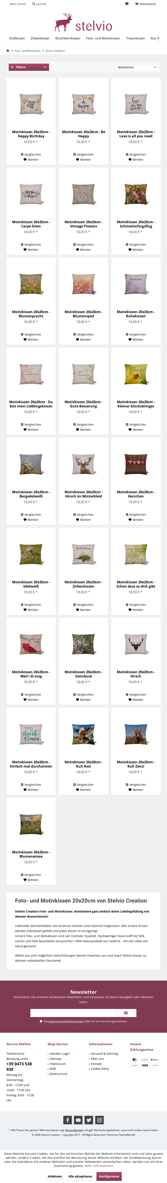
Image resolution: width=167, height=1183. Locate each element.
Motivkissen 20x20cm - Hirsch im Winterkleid (84, 494)
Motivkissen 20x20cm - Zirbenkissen (84, 584)
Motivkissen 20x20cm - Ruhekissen (136, 314)
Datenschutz (59, 1074)
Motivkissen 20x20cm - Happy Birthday (31, 134)
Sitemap (55, 1059)
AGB (53, 1069)
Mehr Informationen (99, 1166)
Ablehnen (55, 1176)
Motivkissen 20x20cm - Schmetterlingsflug (136, 224)
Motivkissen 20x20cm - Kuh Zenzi (136, 764)
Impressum (58, 1064)
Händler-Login (60, 1054)
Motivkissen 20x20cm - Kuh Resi (84, 764)
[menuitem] (146, 4)
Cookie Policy (100, 1069)
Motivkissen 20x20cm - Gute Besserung (84, 404)
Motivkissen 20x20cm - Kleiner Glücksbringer (136, 404)
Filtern (18, 67)
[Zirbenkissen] (40, 38)
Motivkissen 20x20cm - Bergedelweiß (31, 494)
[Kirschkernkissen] (67, 38)
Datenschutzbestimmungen (66, 1021)
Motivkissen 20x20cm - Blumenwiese (31, 854)
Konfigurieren (109, 1176)
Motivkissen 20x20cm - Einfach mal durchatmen (31, 764)
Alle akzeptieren (80, 1176)
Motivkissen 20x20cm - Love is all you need (136, 134)
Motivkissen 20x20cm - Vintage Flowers (84, 224)
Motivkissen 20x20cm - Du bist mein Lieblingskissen (31, 404)
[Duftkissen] (17, 38)
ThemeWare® (126, 1135)
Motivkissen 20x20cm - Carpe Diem (31, 224)
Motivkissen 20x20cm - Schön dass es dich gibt (135, 584)
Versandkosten (74, 1130)
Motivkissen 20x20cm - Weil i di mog (31, 674)
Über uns (97, 1059)
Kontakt (96, 1064)
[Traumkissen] (135, 38)
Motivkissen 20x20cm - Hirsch (136, 674)
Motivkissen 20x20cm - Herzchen (136, 494)
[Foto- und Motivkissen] (103, 38)
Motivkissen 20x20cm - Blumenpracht (31, 314)
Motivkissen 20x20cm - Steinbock (84, 674)
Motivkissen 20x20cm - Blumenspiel (84, 314)
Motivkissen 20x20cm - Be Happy (83, 134)
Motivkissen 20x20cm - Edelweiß (31, 584)
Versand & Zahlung (104, 1054)
